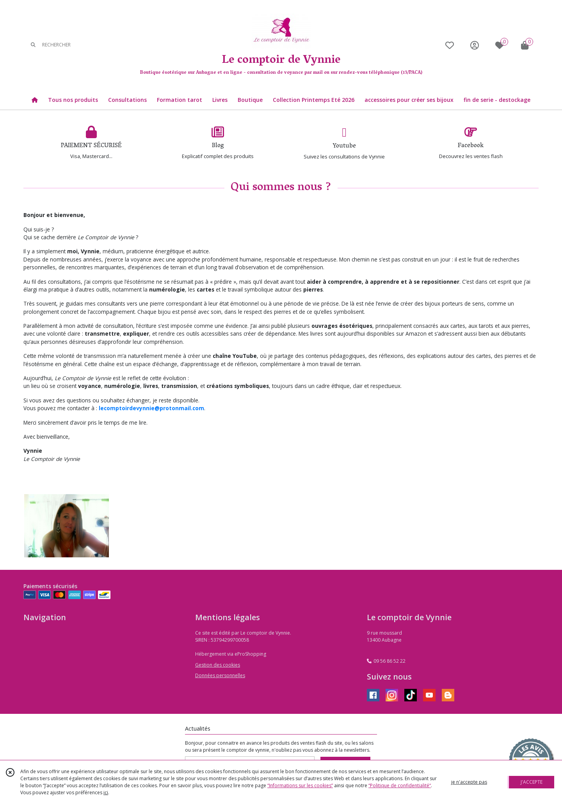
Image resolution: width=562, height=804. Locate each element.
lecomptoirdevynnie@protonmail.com (151, 408)
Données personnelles (220, 675)
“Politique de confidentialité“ (399, 785)
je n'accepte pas (469, 782)
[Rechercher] (33, 45)
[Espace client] (474, 45)
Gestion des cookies (217, 665)
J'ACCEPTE (531, 782)
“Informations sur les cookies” (300, 785)
